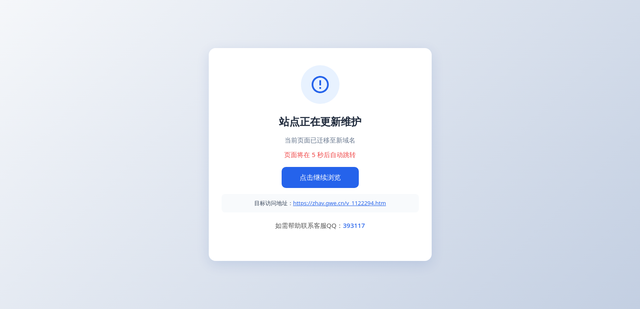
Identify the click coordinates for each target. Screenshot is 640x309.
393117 (354, 225)
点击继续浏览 (320, 177)
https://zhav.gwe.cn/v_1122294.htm (339, 203)
